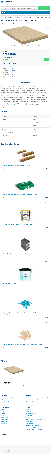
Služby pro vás (4, 423)
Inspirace (13, 448)
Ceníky (2, 409)
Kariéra (27, 417)
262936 (46, 227)
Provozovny (3, 437)
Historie (28, 409)
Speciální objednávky (5, 419)
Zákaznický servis (4, 439)
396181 (46, 317)
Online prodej (4, 421)
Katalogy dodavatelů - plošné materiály (34, 399)
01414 (47, 168)
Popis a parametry (35, 82)
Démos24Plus (43, 8)
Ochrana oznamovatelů (31, 427)
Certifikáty (3, 413)
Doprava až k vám (4, 417)
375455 (46, 197)
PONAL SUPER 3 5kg (9, 283)
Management (29, 411)
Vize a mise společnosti (31, 413)
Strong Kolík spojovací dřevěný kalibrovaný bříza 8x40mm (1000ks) (23, 344)
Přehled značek (29, 423)
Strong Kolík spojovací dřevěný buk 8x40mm (16, 165)
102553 (46, 257)
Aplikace (2, 415)
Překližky (18, 17)
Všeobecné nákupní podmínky (32, 425)
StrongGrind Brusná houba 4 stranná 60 (15, 254)
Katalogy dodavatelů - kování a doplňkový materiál (37, 397)
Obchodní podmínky (30, 421)
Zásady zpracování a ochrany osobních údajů (36, 419)
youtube (31, 448)
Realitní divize (29, 415)
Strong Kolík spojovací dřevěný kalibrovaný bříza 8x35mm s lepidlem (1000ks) (24, 313)
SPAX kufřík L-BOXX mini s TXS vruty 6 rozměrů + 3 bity (20, 195)
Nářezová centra (4, 441)
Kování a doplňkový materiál (7, 397)
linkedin (25, 448)
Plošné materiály (8, 17)
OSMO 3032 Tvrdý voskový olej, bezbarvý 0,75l (17, 224)
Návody (2, 411)
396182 (46, 347)
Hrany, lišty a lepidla (5, 401)
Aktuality (7, 448)
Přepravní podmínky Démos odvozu (34, 429)
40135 (47, 286)
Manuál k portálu (29, 401)
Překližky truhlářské (29, 17)
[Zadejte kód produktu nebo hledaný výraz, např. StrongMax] (19, 8)
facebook (19, 448)
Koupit (46, 59)
